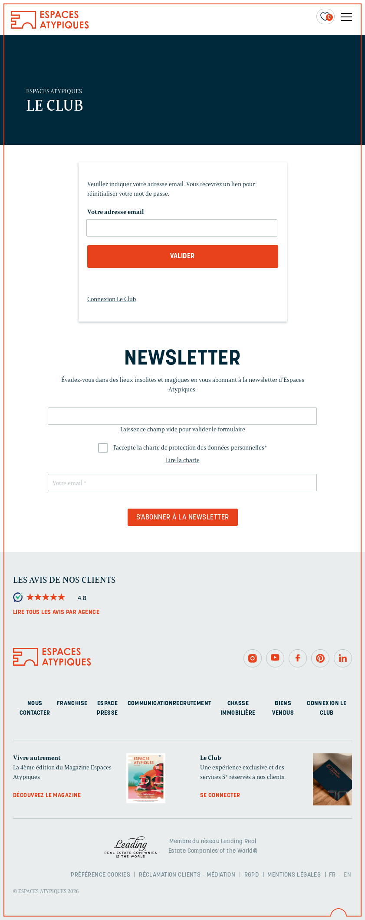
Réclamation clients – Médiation (187, 875)
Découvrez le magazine (47, 795)
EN (347, 875)
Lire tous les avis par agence (56, 612)
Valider (182, 256)
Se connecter (220, 795)
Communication (150, 703)
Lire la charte (183, 460)
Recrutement (192, 703)
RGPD (251, 875)
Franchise (72, 703)
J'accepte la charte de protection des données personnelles (190, 447)
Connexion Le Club (111, 299)
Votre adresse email (115, 212)
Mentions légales (294, 875)
